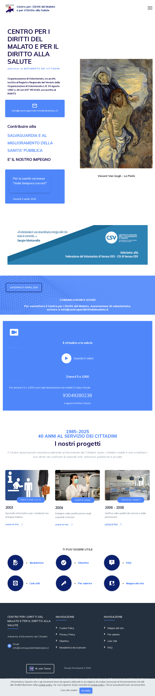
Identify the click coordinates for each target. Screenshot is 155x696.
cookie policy (45, 684)
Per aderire (85, 583)
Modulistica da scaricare (72, 647)
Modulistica (36, 562)
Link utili (35, 583)
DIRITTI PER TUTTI (31, 500)
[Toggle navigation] (150, 7)
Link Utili (112, 641)
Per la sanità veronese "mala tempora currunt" (30, 180)
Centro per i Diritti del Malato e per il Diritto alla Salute (36, 8)
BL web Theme (40, 669)
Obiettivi (83, 562)
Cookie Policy (66, 628)
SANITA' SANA (83, 500)
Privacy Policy (67, 634)
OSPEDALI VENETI (130, 500)
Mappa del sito (135, 583)
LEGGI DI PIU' (14, 524)
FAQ (128, 562)
